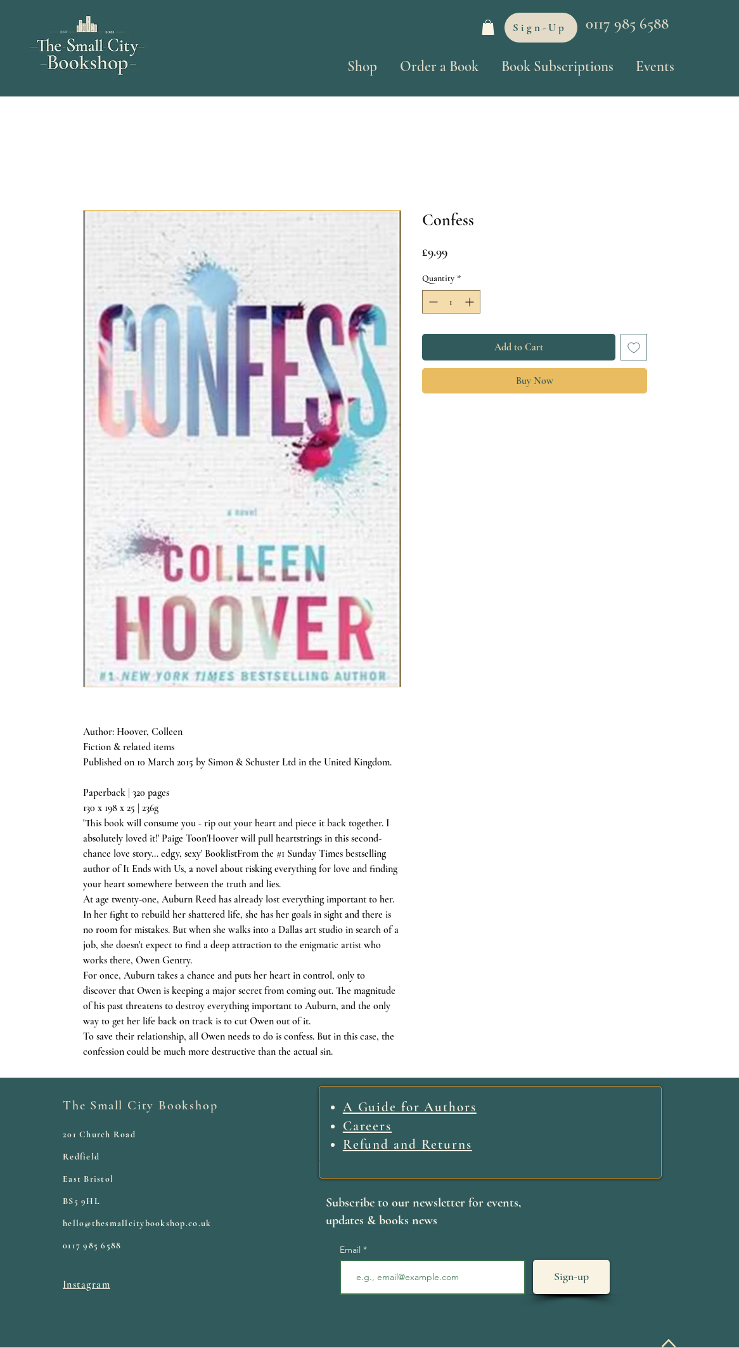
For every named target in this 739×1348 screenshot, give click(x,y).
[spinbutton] (451, 302)
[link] (488, 27)
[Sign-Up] (540, 28)
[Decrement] (432, 302)
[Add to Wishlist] (633, 347)
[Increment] (471, 302)
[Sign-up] (571, 1277)
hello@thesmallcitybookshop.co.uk (137, 1223)
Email (351, 1249)
